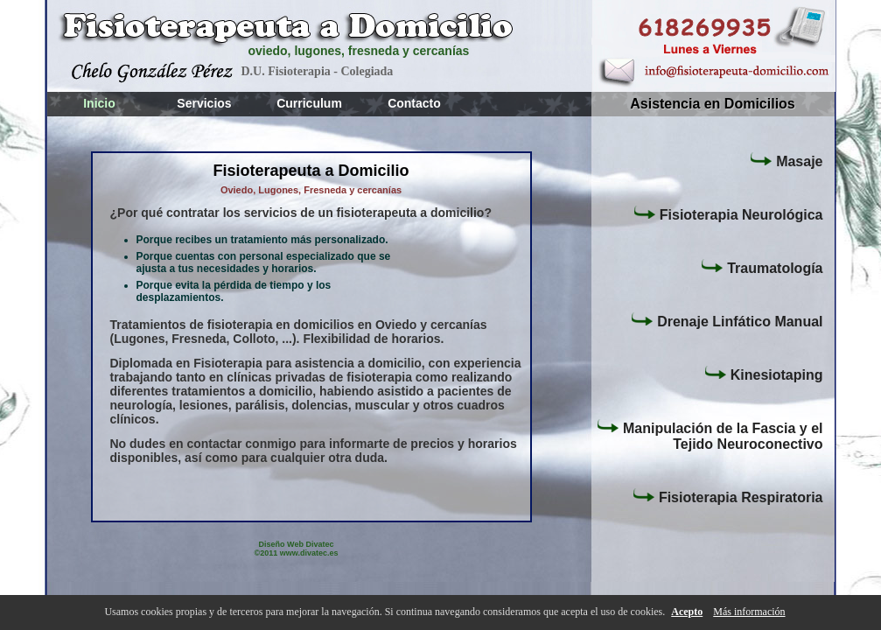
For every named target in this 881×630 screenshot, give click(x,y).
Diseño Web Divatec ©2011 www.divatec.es (297, 548)
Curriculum (309, 103)
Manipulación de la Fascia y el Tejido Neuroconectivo (709, 435)
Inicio (99, 103)
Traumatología (761, 267)
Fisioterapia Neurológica (728, 213)
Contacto (414, 103)
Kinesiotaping (763, 373)
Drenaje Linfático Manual (726, 320)
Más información (749, 612)
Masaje (785, 160)
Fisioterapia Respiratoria (727, 496)
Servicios (204, 103)
